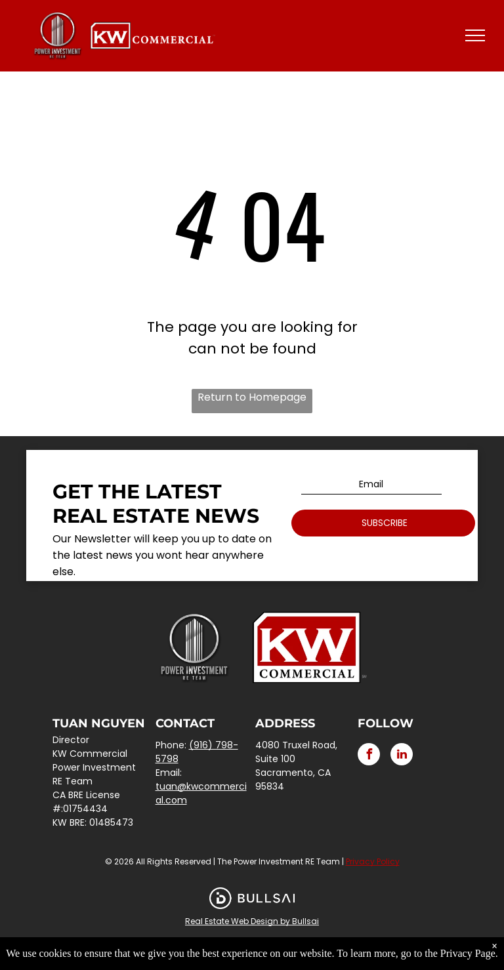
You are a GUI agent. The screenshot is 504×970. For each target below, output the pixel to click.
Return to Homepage (252, 397)
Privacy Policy (373, 861)
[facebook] (369, 756)
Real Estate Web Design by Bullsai (252, 921)
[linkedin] (401, 756)
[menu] (475, 35)
